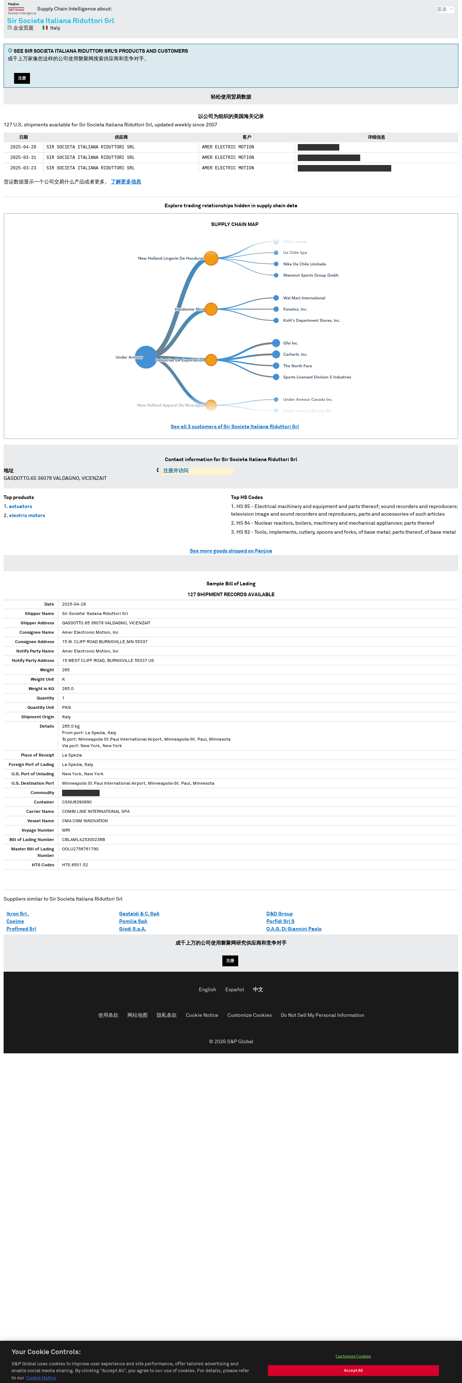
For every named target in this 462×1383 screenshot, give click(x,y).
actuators (20, 506)
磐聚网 (22, 8)
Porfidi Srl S (280, 921)
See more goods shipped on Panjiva (231, 551)
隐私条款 (167, 1015)
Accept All (353, 1377)
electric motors (27, 515)
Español (234, 989)
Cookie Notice (202, 1015)
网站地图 (137, 1015)
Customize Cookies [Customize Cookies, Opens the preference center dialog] (353, 1363)
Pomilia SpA (133, 921)
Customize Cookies (249, 1015)
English (207, 989)
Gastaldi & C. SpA (139, 913)
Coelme (15, 921)
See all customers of (235, 426)
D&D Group (279, 913)
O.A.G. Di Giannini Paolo (294, 929)
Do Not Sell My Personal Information (322, 1015)
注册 (22, 78)
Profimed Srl (21, 929)
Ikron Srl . (17, 913)
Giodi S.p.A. (132, 929)
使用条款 (108, 1015)
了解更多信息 (126, 182)
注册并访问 (175, 470)
